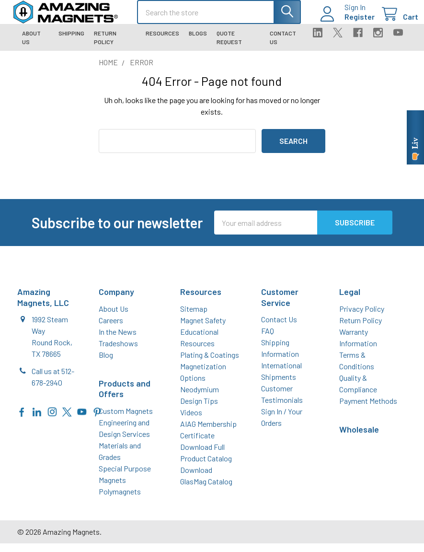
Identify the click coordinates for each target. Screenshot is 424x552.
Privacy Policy (361, 317)
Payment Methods (368, 409)
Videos (191, 420)
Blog (106, 363)
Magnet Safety (203, 328)
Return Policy (105, 46)
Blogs (198, 41)
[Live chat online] (415, 137)
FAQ (267, 339)
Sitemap (193, 317)
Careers (111, 328)
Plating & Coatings (209, 363)
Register (348, 22)
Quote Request (229, 46)
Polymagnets (120, 500)
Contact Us (283, 46)
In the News (118, 340)
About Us (31, 46)
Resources (162, 41)
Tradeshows (118, 351)
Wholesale (359, 438)
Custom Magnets (126, 419)
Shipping (71, 41)
